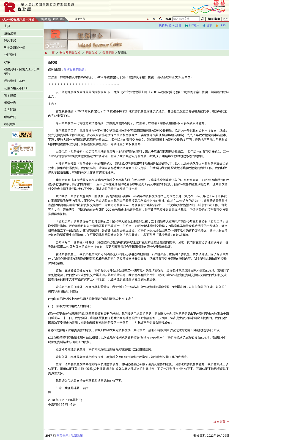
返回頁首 (219, 421)
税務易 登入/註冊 (170, 25)
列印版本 (192, 25)
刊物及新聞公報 (14, 47)
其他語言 (80, 18)
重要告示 (63, 435)
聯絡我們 (10, 117)
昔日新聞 (108, 52)
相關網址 (10, 124)
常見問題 (10, 109)
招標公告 (10, 102)
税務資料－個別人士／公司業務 (22, 71)
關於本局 (10, 40)
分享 (207, 25)
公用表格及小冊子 (16, 88)
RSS (220, 25)
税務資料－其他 (14, 81)
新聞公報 (91, 52)
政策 (7, 62)
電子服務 (10, 95)
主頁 (7, 26)
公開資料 (10, 54)
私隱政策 (77, 435)
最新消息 (10, 33)
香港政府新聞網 (73, 69)
